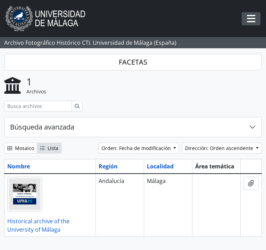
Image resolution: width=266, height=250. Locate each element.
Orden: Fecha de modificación (136, 148)
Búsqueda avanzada (42, 127)
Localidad (160, 166)
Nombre (18, 166)
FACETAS (133, 62)
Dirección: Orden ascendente (220, 148)
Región (108, 166)
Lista (49, 148)
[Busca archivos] (38, 106)
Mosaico (20, 148)
